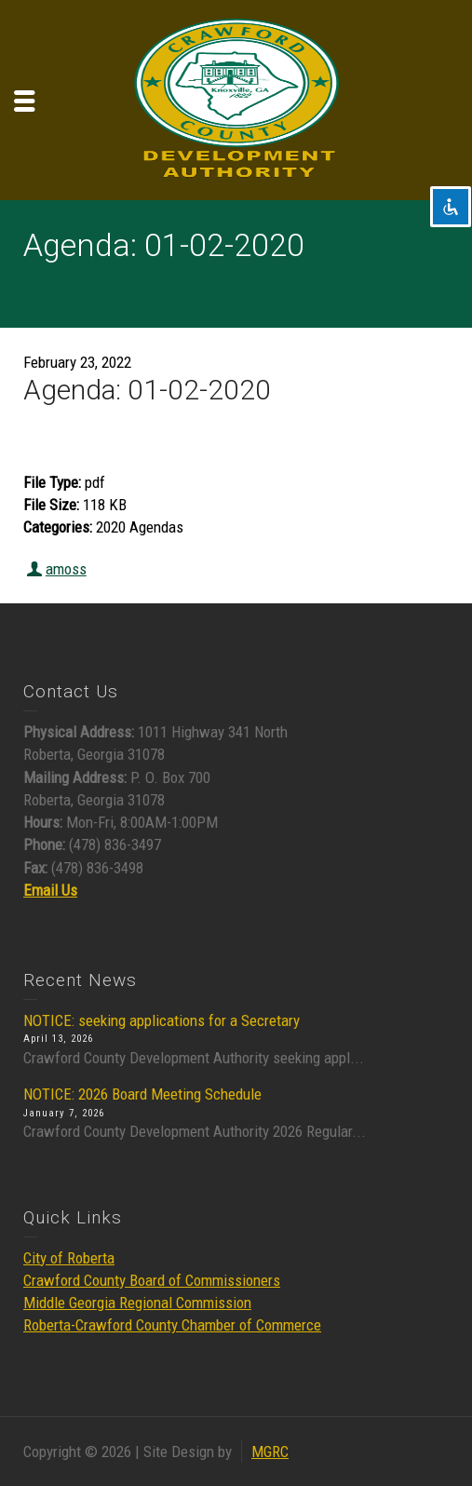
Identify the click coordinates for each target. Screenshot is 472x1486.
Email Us (50, 890)
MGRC (270, 1451)
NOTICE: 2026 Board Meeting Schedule (142, 1094)
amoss (66, 569)
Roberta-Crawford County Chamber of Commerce (172, 1325)
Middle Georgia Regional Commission (137, 1302)
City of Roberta (69, 1258)
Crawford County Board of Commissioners (151, 1280)
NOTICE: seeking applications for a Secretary (161, 1020)
